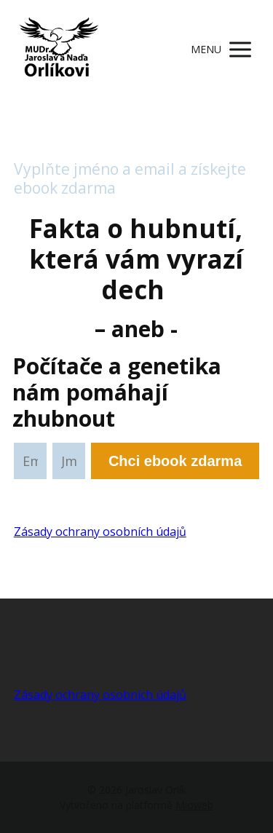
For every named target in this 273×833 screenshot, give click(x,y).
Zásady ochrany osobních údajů (100, 532)
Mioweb (194, 805)
